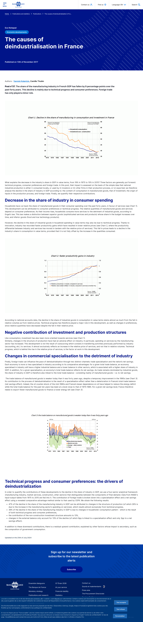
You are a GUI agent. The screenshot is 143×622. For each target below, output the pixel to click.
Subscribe (71, 569)
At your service (61, 587)
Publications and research (38, 595)
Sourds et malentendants (91, 586)
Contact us (86, 583)
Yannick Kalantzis (21, 81)
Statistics (58, 595)
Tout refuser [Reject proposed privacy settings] (120, 609)
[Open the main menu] (5, 4)
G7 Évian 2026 (60, 583)
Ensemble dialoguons (37, 583)
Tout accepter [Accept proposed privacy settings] (121, 602)
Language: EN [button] (119, 5)
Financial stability (61, 591)
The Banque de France (37, 587)
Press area (86, 590)
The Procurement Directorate (93, 594)
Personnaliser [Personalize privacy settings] (120, 616)
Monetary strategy (36, 591)
